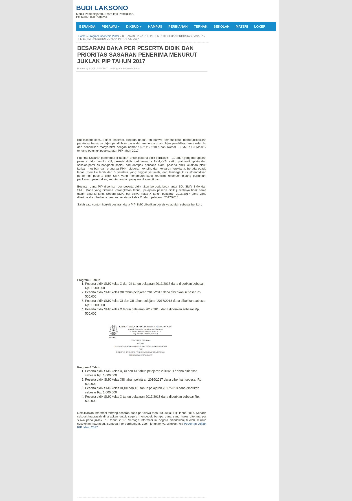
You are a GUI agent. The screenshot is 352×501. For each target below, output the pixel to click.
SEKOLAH (221, 26)
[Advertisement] (142, 106)
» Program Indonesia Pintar (125, 68)
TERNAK (200, 26)
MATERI (242, 26)
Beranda (87, 26)
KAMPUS (155, 26)
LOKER (259, 26)
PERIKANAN (178, 26)
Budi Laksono (102, 7)
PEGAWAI (111, 26)
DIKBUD (134, 26)
